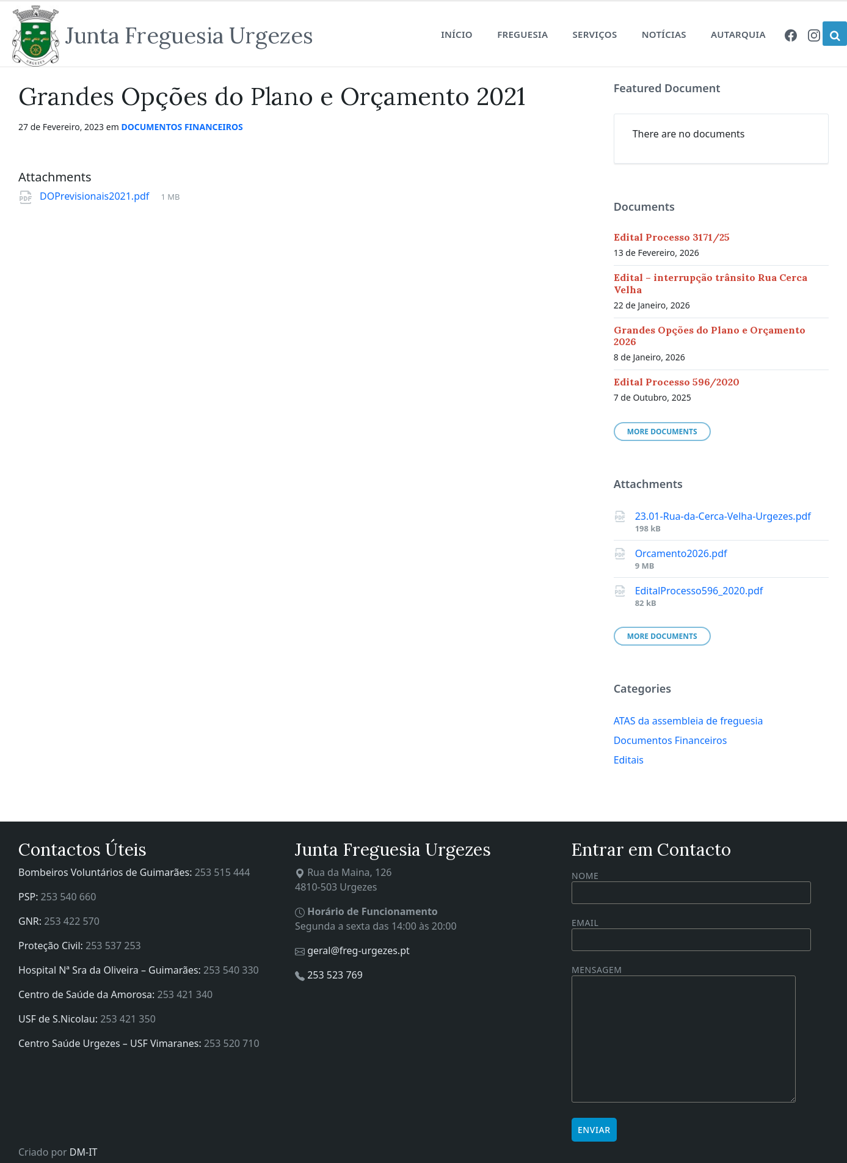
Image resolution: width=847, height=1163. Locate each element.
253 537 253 (113, 945)
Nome (691, 887)
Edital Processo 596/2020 (677, 382)
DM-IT (84, 1152)
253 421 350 (128, 1019)
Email (691, 931)
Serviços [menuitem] (594, 34)
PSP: (29, 896)
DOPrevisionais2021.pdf (95, 196)
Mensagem (684, 1034)
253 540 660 (68, 896)
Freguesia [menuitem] (522, 34)
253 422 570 (72, 921)
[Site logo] (162, 36)
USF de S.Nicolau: (59, 1019)
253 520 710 (232, 1043)
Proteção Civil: (51, 945)
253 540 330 (231, 970)
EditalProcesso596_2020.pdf (699, 590)
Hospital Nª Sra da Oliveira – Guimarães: (110, 970)
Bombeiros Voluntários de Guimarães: (106, 872)
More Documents (662, 431)
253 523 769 (335, 975)
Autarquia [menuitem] (738, 34)
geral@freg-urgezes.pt (358, 950)
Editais (629, 760)
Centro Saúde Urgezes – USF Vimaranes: (111, 1043)
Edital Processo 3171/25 (672, 237)
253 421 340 (185, 994)
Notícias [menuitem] (664, 34)
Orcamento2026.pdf (681, 553)
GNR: (31, 921)
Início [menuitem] (457, 34)
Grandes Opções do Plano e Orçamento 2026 (709, 336)
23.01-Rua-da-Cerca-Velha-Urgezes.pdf (723, 516)
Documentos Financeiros (181, 127)
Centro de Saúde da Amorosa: (88, 994)
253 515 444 (222, 872)
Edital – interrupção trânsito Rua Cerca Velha (710, 283)
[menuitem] (790, 34)
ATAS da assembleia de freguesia (688, 720)
